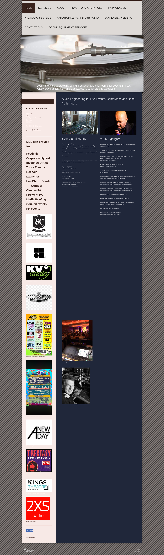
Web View (137, 551)
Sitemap (33, 550)
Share (30, 530)
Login (138, 549)
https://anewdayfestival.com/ (108, 160)
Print (27, 550)
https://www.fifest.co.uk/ (109, 166)
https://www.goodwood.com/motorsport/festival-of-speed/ (116, 184)
